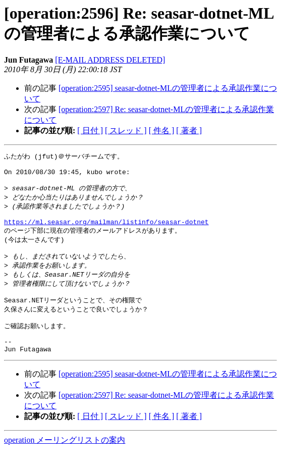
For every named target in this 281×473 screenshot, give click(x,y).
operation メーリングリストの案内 (64, 463)
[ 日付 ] (90, 130)
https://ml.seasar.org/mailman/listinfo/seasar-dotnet (106, 231)
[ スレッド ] (126, 130)
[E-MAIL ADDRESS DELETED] (110, 60)
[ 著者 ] (189, 130)
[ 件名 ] (162, 130)
